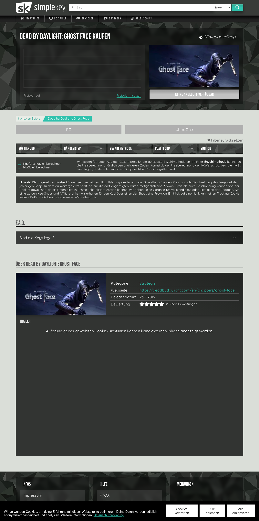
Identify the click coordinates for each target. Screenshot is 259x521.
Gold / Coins (141, 18)
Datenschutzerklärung (109, 515)
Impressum (32, 495)
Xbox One (184, 129)
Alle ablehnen (212, 511)
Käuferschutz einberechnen (39, 163)
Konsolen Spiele (29, 118)
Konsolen (85, 18)
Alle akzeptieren (240, 511)
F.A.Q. (105, 495)
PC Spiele (57, 18)
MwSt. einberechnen (34, 167)
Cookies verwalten (182, 511)
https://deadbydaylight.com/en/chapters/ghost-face (187, 290)
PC (68, 129)
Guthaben (112, 18)
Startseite (30, 18)
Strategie (148, 283)
